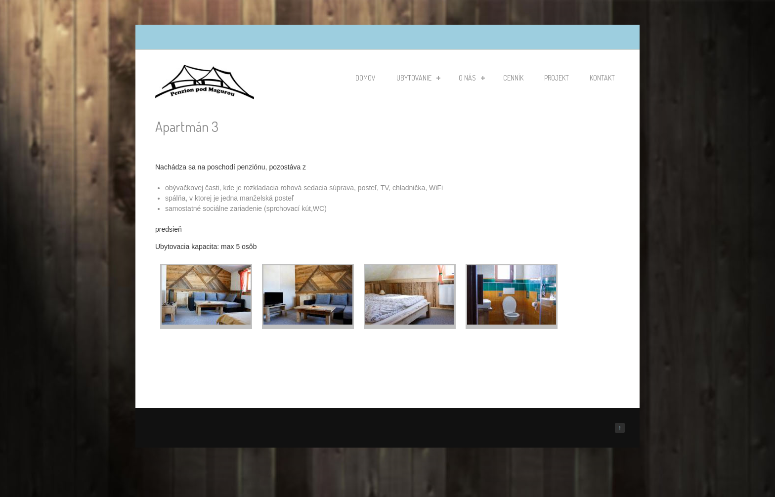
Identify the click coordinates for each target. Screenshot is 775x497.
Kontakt (602, 78)
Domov (365, 78)
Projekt (556, 78)
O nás (472, 78)
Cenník (513, 78)
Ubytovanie (418, 78)
